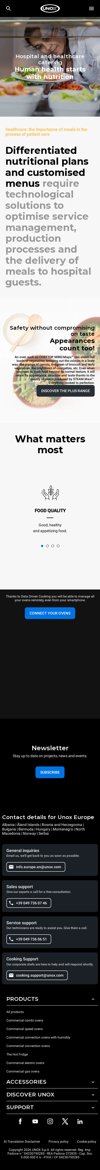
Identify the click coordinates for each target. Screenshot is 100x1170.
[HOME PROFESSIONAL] (50, 8)
